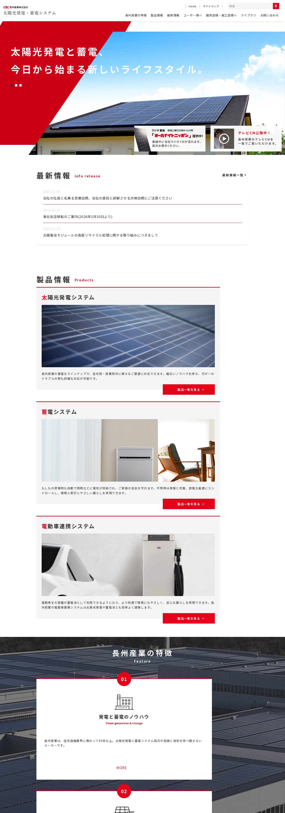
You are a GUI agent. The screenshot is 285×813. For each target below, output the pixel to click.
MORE (71, 682)
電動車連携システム (236, 774)
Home (192, 6)
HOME (41, 755)
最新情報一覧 (229, 175)
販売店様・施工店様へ (221, 15)
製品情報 (157, 15)
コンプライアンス (231, 795)
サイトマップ (211, 6)
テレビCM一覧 (181, 755)
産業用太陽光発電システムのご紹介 (113, 755)
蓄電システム (232, 768)
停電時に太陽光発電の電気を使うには (114, 771)
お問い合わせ (269, 15)
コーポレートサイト (197, 795)
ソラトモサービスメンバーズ (108, 762)
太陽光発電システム (236, 762)
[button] (12, 85)
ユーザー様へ (193, 15)
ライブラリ (248, 15)
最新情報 (173, 15)
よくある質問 (46, 762)
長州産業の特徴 (136, 15)
